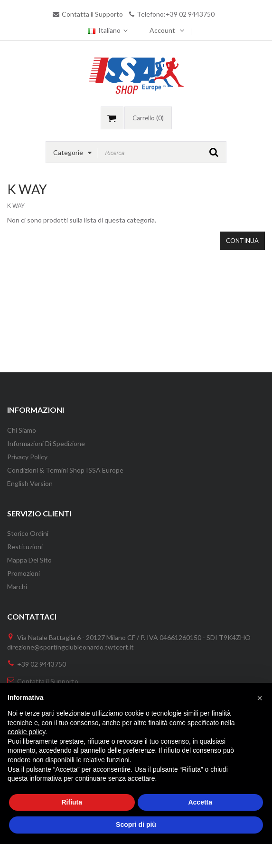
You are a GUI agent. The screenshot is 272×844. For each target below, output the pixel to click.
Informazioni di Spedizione (46, 443)
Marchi (17, 586)
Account (162, 30)
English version (30, 483)
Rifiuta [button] (71, 802)
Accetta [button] (200, 802)
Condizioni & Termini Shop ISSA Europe (65, 470)
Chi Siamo (21, 430)
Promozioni (23, 573)
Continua (242, 240)
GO (213, 152)
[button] (259, 698)
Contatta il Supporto (92, 14)
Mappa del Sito (29, 560)
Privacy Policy (27, 457)
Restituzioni (25, 547)
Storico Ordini (27, 533)
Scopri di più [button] (136, 824)
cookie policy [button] (26, 732)
